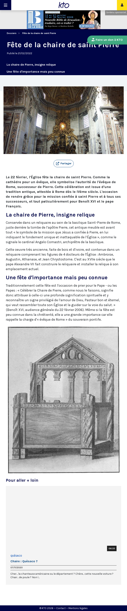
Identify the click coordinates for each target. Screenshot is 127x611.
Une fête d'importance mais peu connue (36, 71)
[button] (64, 163)
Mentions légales (78, 608)
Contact (61, 608)
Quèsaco (16, 555)
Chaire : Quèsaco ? (24, 561)
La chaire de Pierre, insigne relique (31, 64)
